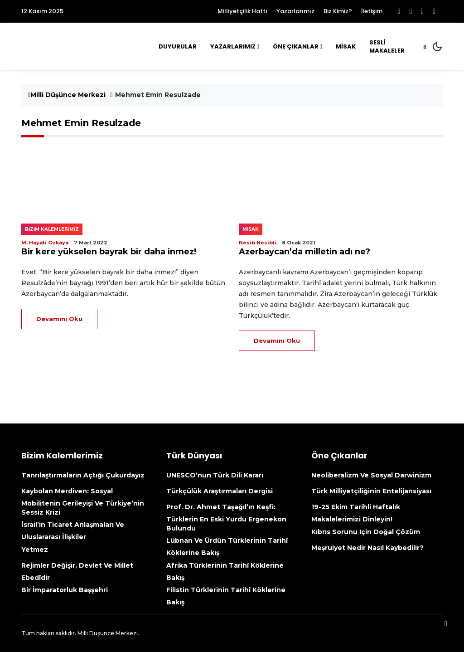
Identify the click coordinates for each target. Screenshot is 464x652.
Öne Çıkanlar (296, 46)
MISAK (250, 229)
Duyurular (178, 46)
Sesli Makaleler (387, 46)
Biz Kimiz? (338, 11)
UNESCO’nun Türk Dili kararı (214, 475)
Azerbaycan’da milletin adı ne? (304, 252)
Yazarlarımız (295, 11)
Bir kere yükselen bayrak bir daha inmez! (108, 252)
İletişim (371, 11)
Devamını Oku (59, 318)
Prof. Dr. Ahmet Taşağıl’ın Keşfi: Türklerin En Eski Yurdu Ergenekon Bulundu (226, 517)
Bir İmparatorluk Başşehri (64, 590)
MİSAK (346, 46)
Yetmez (34, 549)
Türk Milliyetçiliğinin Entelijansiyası (371, 491)
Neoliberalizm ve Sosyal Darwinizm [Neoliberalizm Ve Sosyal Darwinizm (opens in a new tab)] (371, 475)
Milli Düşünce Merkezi (67, 95)
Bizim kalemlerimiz (52, 229)
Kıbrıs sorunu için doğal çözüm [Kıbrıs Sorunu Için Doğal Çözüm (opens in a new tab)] (365, 532)
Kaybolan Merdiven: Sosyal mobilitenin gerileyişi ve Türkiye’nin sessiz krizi (82, 501)
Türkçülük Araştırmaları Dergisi (219, 491)
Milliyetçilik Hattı (242, 11)
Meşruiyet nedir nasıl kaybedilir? (367, 548)
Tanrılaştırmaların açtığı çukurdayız (83, 475)
